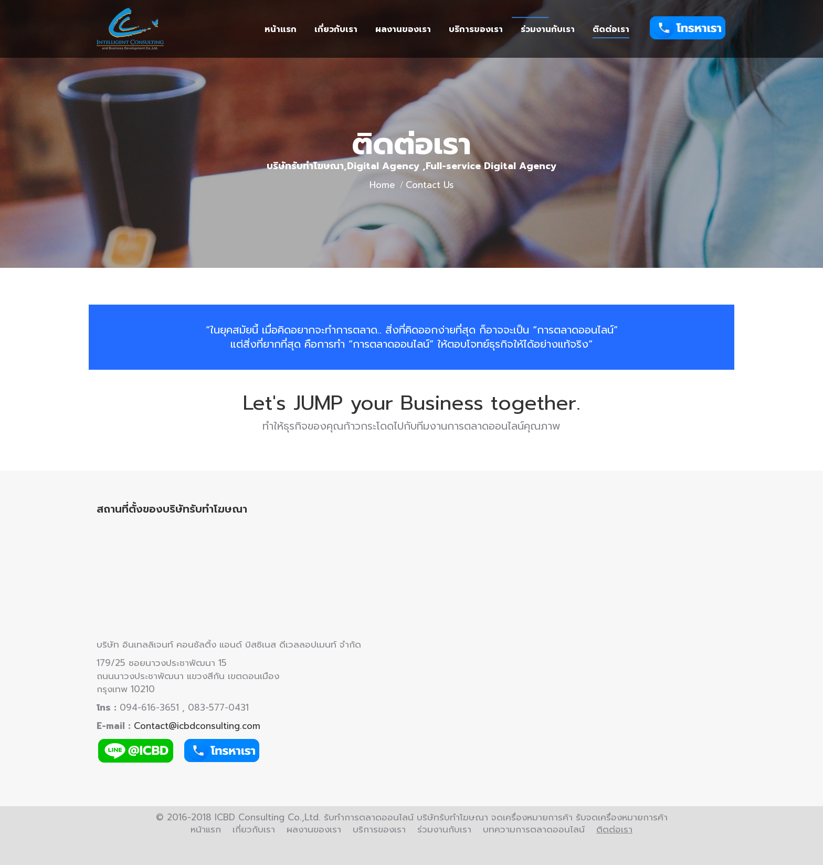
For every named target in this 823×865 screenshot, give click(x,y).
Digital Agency (388, 841)
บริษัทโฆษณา (145, 841)
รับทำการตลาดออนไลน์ (225, 841)
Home (382, 185)
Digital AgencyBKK (592, 841)
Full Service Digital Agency (484, 841)
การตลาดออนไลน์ (313, 841)
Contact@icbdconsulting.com (197, 726)
